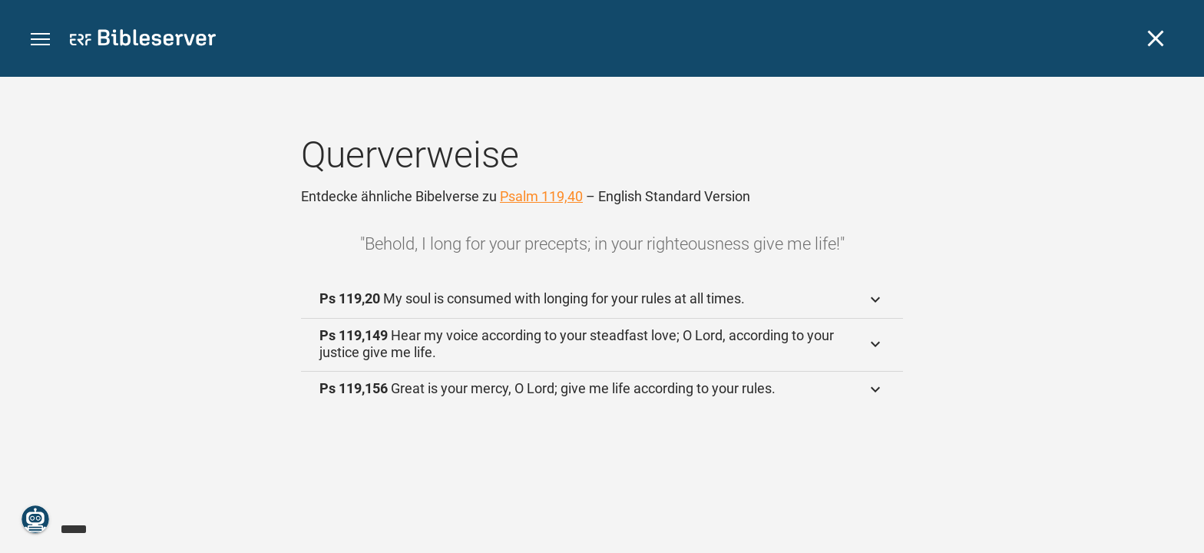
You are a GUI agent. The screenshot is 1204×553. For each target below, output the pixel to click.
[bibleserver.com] (143, 40)
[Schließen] (1155, 38)
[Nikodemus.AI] (35, 519)
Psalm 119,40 (541, 196)
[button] (40, 39)
